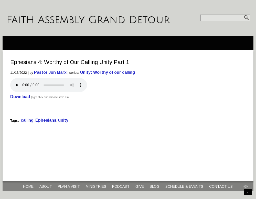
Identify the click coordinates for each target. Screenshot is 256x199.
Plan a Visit (69, 186)
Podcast (121, 186)
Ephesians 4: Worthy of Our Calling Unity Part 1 (69, 62)
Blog (154, 186)
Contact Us (221, 186)
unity (63, 120)
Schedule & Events (184, 186)
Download (20, 97)
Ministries (96, 186)
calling (27, 120)
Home (28, 186)
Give (139, 186)
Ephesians (45, 120)
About (45, 186)
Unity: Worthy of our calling (107, 72)
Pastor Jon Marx (50, 72)
